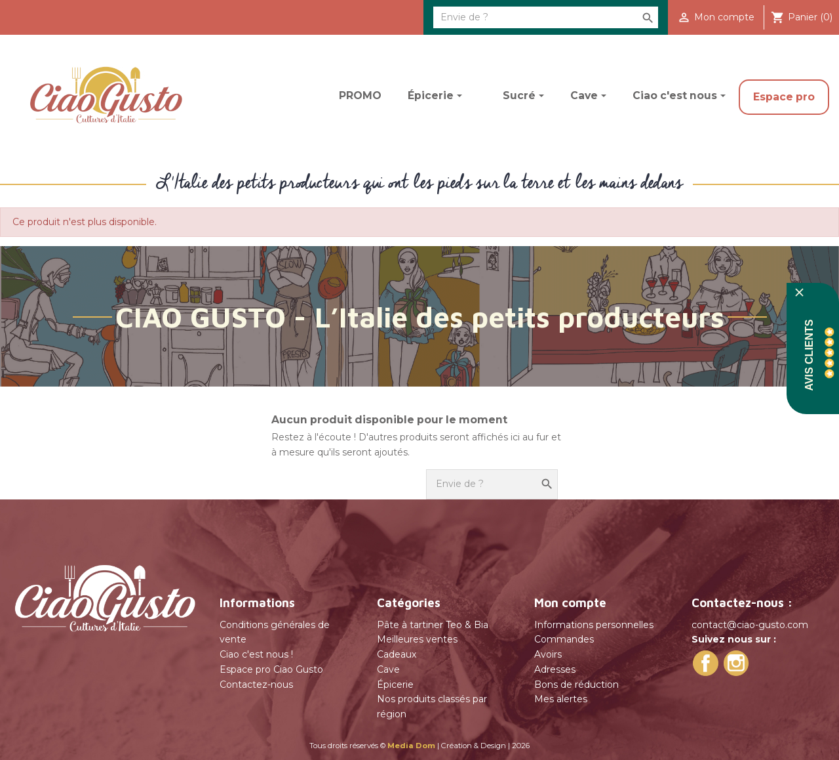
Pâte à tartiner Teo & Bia (432, 625)
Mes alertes (560, 699)
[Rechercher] (545, 17)
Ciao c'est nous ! (256, 654)
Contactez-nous (256, 684)
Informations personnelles (594, 625)
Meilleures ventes (417, 639)
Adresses (555, 669)
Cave (388, 669)
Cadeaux (396, 654)
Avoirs (548, 654)
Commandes (564, 639)
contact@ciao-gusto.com (750, 625)
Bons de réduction (576, 684)
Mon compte (570, 602)
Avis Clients (809, 355)
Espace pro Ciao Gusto (271, 669)
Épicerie (395, 684)
